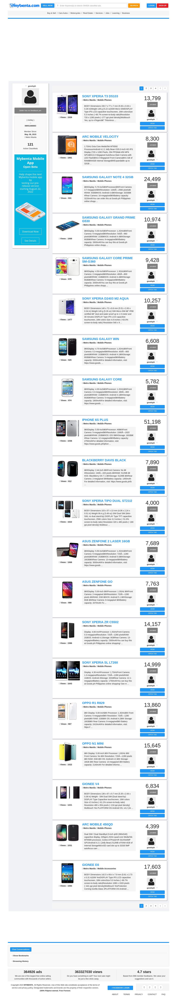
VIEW (152, 124)
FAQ (163, 994)
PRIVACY (139, 994)
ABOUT (115, 994)
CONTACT (152, 994)
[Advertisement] (88, 59)
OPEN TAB (152, 128)
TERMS (126, 994)
